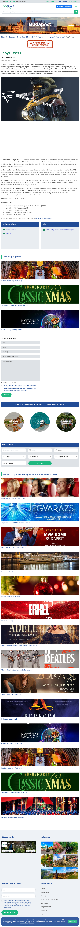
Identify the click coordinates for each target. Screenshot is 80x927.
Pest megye (40, 37)
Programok (60, 37)
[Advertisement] (40, 144)
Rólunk (42, 889)
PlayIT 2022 (11, 53)
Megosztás (30, 851)
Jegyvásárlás (72, 1)
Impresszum (44, 903)
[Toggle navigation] (76, 6)
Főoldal (4, 37)
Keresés (40, 463)
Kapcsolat (43, 914)
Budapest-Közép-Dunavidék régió (21, 37)
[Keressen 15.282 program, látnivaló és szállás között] (38, 12)
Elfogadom (72, 921)
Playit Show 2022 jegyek (43, 218)
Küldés (6, 395)
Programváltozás (46, 907)
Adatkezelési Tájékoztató (19, 390)
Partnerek (43, 910)
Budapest (50, 37)
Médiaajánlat (44, 892)
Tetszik (7, 851)
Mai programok (51, 1)
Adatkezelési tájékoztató (49, 899)
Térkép (62, 1)
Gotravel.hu (11, 843)
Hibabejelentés (45, 896)
